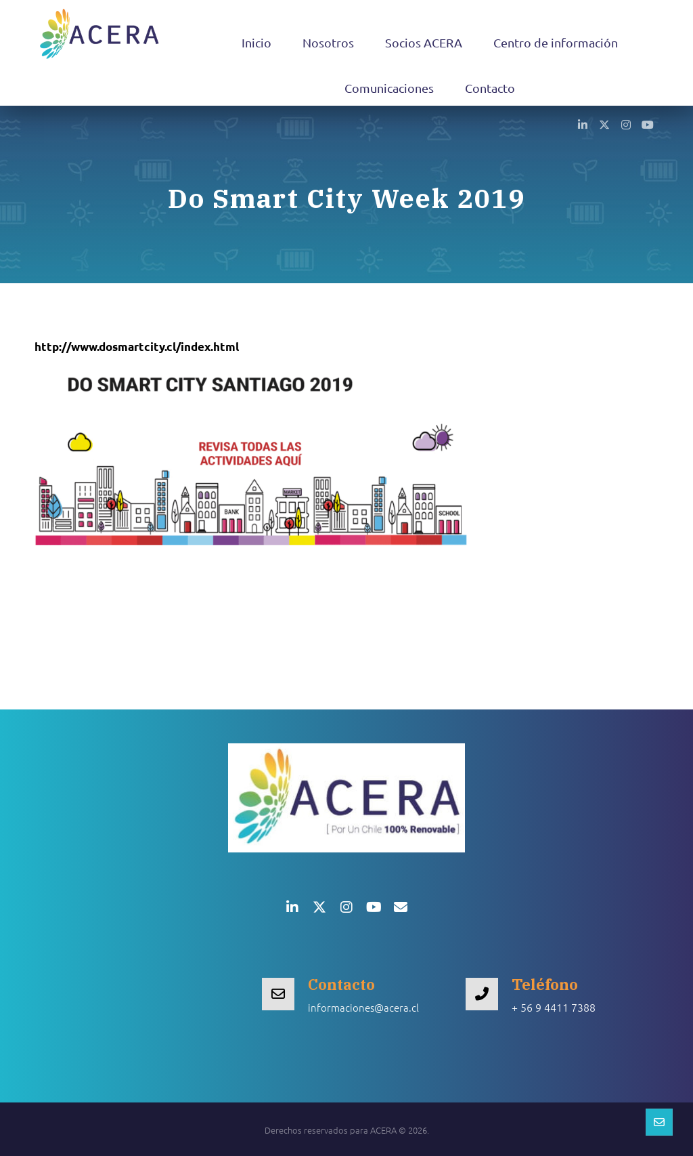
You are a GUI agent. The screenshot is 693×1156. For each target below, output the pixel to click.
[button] (583, 124)
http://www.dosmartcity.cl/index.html (137, 346)
